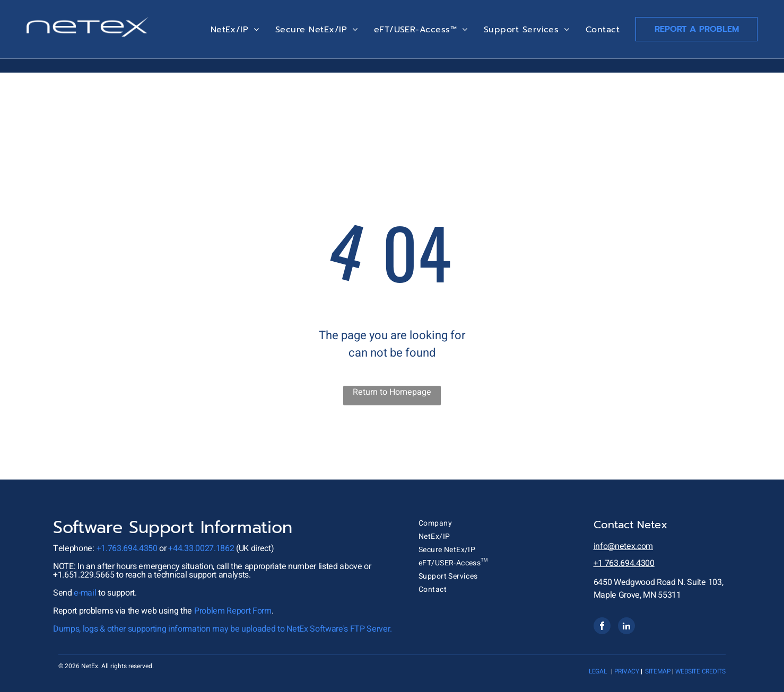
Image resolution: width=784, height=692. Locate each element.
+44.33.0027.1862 (201, 548)
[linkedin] (626, 627)
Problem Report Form (233, 611)
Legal (598, 671)
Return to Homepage (392, 392)
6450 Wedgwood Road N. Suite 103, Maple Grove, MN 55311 (659, 588)
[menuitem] (235, 30)
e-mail (85, 593)
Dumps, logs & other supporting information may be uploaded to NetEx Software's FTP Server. (222, 629)
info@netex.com (624, 546)
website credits (700, 671)
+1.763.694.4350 (127, 548)
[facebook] (602, 627)
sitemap (657, 671)
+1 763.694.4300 (624, 563)
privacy (626, 671)
